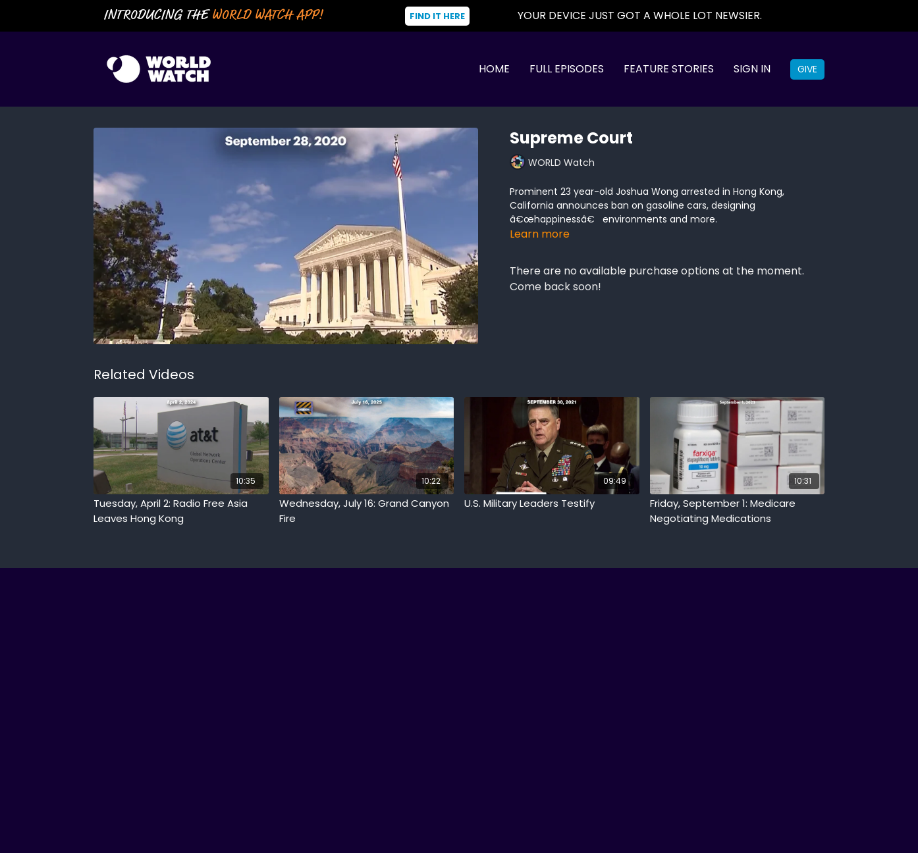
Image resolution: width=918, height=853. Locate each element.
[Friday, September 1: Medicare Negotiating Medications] (737, 511)
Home (494, 68)
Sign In (752, 68)
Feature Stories (669, 68)
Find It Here (437, 16)
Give (807, 69)
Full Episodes (566, 68)
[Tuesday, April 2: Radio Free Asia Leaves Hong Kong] (181, 511)
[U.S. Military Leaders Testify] (551, 503)
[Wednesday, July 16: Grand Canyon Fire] (366, 511)
